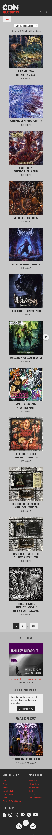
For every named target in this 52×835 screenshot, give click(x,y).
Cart (31, 791)
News (5, 787)
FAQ (5, 798)
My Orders (34, 784)
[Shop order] (26, 26)
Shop (5, 784)
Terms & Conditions (12, 801)
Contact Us (8, 794)
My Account (34, 780)
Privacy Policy (35, 798)
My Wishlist (34, 787)
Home (7, 19)
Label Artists (8, 791)
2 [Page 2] (22, 626)
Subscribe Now (26, 709)
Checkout (33, 794)
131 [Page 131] (33, 626)
